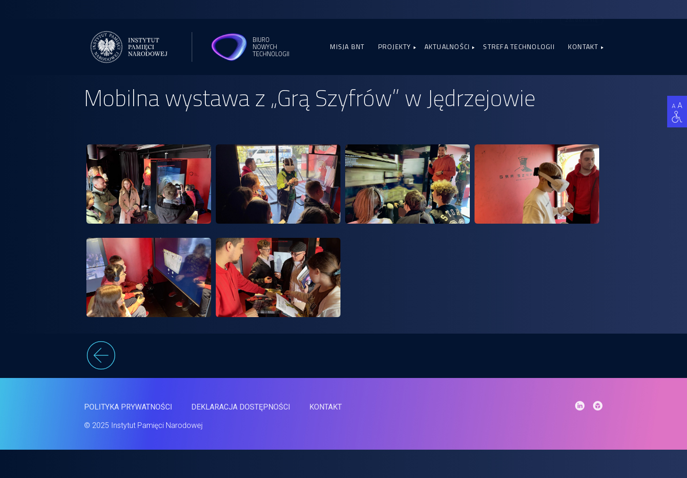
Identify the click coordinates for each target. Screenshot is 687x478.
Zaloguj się (581, 12)
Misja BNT (347, 46)
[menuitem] (536, 12)
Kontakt (583, 46)
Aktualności (447, 46)
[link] (148, 184)
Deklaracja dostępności (240, 411)
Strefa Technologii (519, 46)
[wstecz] (343, 356)
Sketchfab (497, 12)
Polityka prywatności (128, 411)
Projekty (394, 46)
